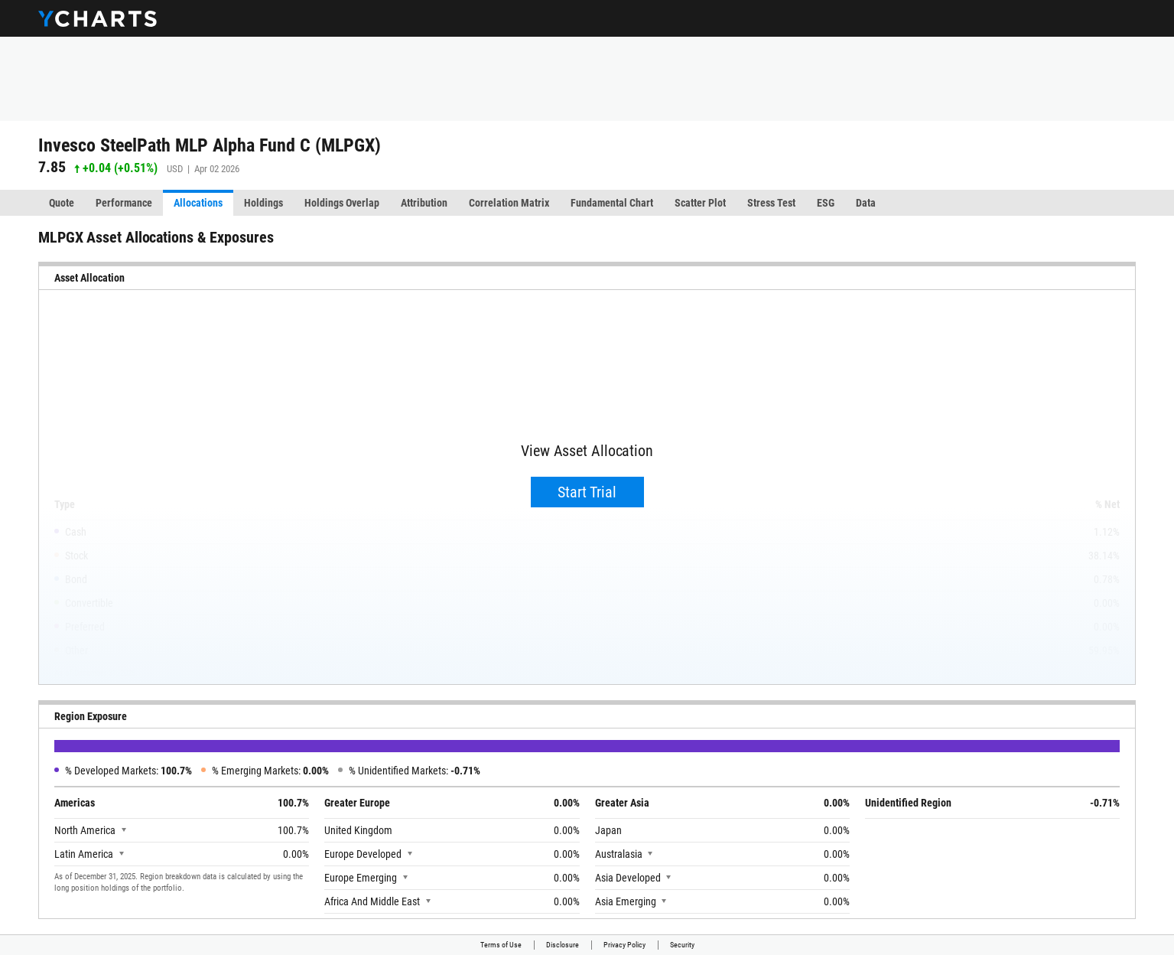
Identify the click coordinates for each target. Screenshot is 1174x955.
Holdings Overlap (341, 203)
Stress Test (771, 203)
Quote (61, 203)
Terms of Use (501, 944)
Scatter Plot (700, 203)
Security (682, 944)
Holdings (263, 203)
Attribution (424, 203)
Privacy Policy (624, 944)
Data (866, 203)
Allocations (198, 203)
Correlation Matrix (509, 203)
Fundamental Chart (612, 203)
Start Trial (587, 492)
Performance (124, 203)
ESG (825, 203)
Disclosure (562, 944)
